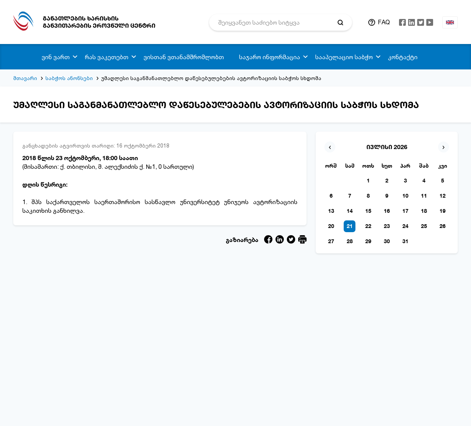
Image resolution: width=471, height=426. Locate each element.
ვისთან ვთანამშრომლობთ (184, 57)
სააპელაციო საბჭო (344, 57)
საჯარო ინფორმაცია (269, 57)
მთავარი (25, 78)
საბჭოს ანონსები (69, 78)
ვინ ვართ (56, 57)
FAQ (384, 22)
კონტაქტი (403, 57)
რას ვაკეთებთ (106, 57)
